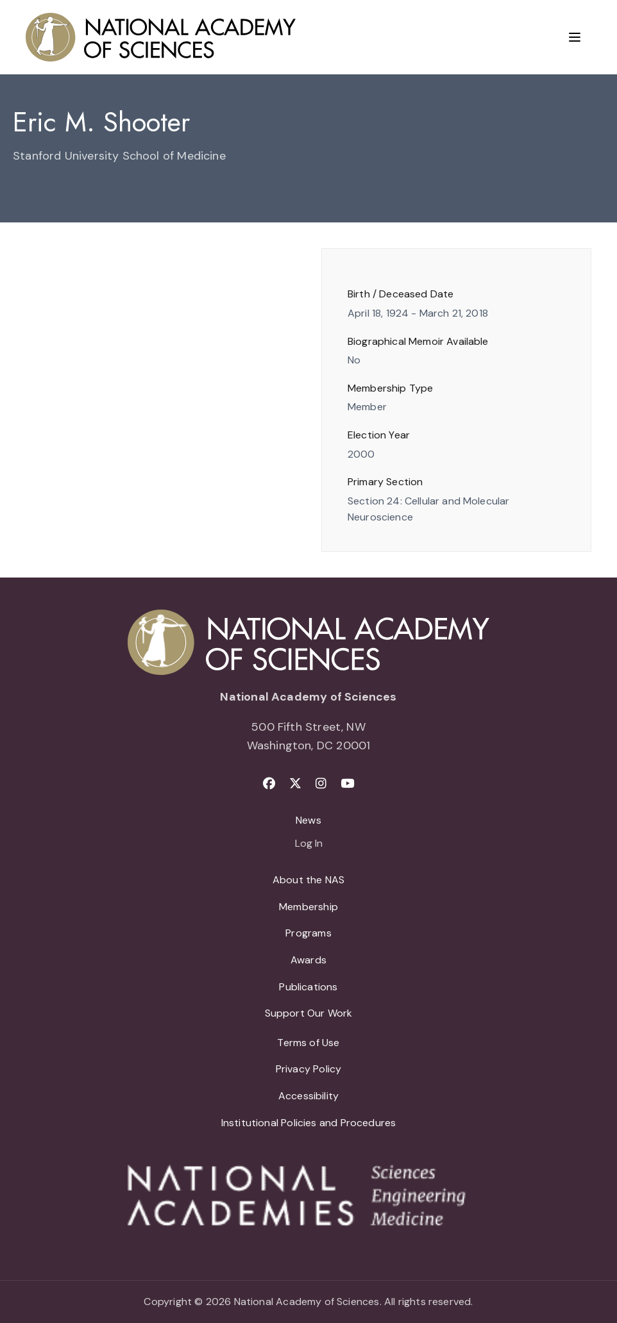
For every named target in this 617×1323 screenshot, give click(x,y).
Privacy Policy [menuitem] (309, 1069)
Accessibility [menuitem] (308, 1095)
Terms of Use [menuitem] (308, 1042)
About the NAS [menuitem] (308, 879)
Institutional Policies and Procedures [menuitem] (308, 1122)
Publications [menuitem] (308, 987)
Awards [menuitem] (308, 960)
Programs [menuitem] (308, 933)
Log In (309, 844)
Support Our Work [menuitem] (309, 1013)
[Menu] (574, 37)
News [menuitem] (308, 820)
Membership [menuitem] (308, 906)
